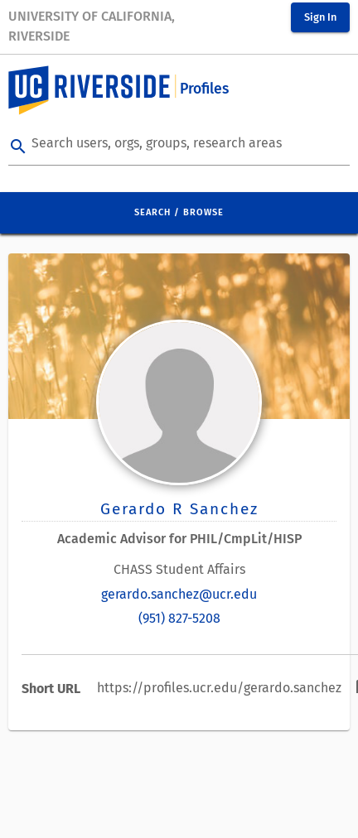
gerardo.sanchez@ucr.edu (179, 594)
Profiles (204, 89)
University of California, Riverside (91, 26)
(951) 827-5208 (179, 618)
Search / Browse (179, 212)
